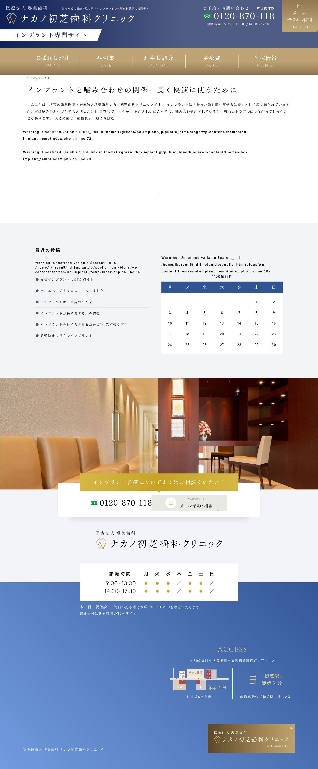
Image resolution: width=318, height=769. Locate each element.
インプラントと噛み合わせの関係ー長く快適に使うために (132, 89)
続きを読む (105, 118)
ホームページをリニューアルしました (72, 290)
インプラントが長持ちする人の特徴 (70, 313)
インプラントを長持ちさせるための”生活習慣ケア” (83, 324)
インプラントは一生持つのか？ (67, 301)
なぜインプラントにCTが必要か (67, 279)
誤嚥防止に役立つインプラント (67, 335)
